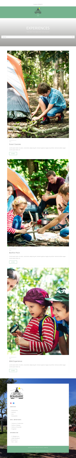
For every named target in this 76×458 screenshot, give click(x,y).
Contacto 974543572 (38, 4)
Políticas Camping (15, 425)
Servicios (13, 412)
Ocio (12, 414)
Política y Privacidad (16, 427)
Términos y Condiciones (17, 423)
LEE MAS (13, 153)
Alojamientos (14, 410)
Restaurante (14, 416)
